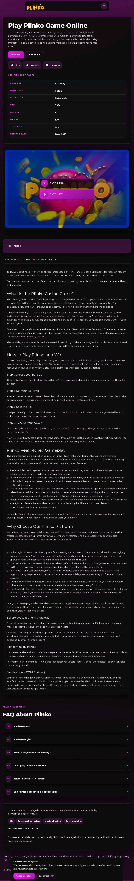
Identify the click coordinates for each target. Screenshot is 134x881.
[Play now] (67, 195)
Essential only (46, 876)
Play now (16, 55)
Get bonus (34, 55)
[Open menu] (104, 7)
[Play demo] (67, 184)
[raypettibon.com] (37, 6)
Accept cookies (24, 876)
